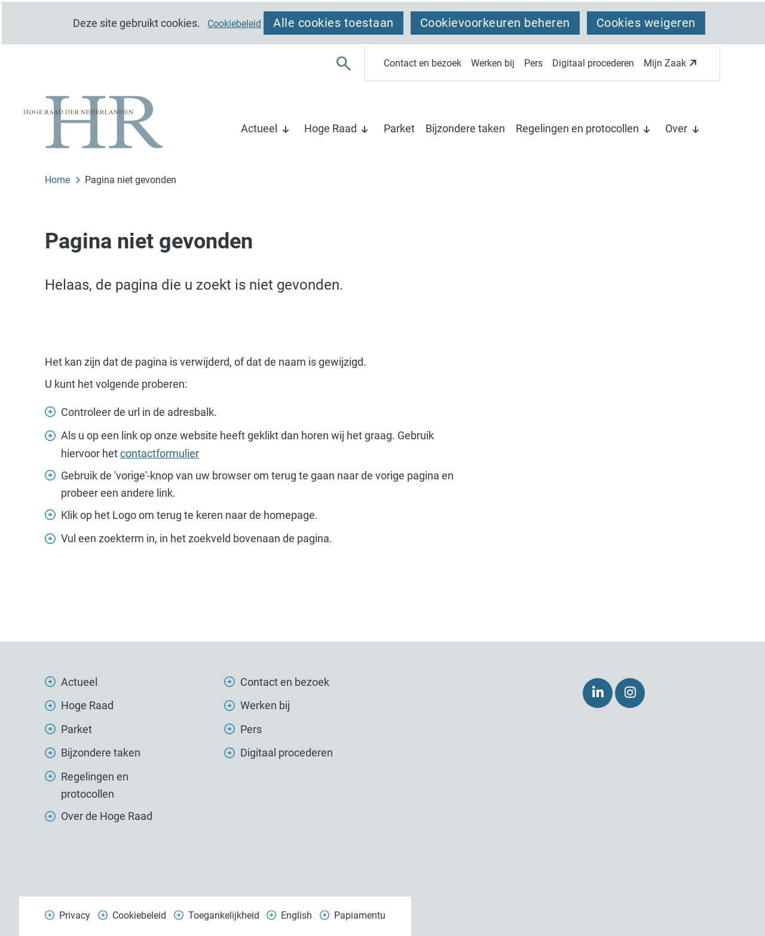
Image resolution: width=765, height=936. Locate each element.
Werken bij (493, 63)
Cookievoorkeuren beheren (495, 23)
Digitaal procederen (593, 63)
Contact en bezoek (422, 63)
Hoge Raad (330, 128)
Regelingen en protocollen (577, 128)
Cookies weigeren (646, 23)
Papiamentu (359, 915)
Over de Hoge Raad (106, 816)
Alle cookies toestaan (333, 23)
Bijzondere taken (465, 128)
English (296, 915)
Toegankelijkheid (223, 915)
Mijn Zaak (672, 66)
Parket (399, 128)
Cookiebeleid (234, 24)
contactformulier (159, 453)
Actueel (259, 128)
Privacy (74, 915)
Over (676, 128)
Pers (533, 63)
